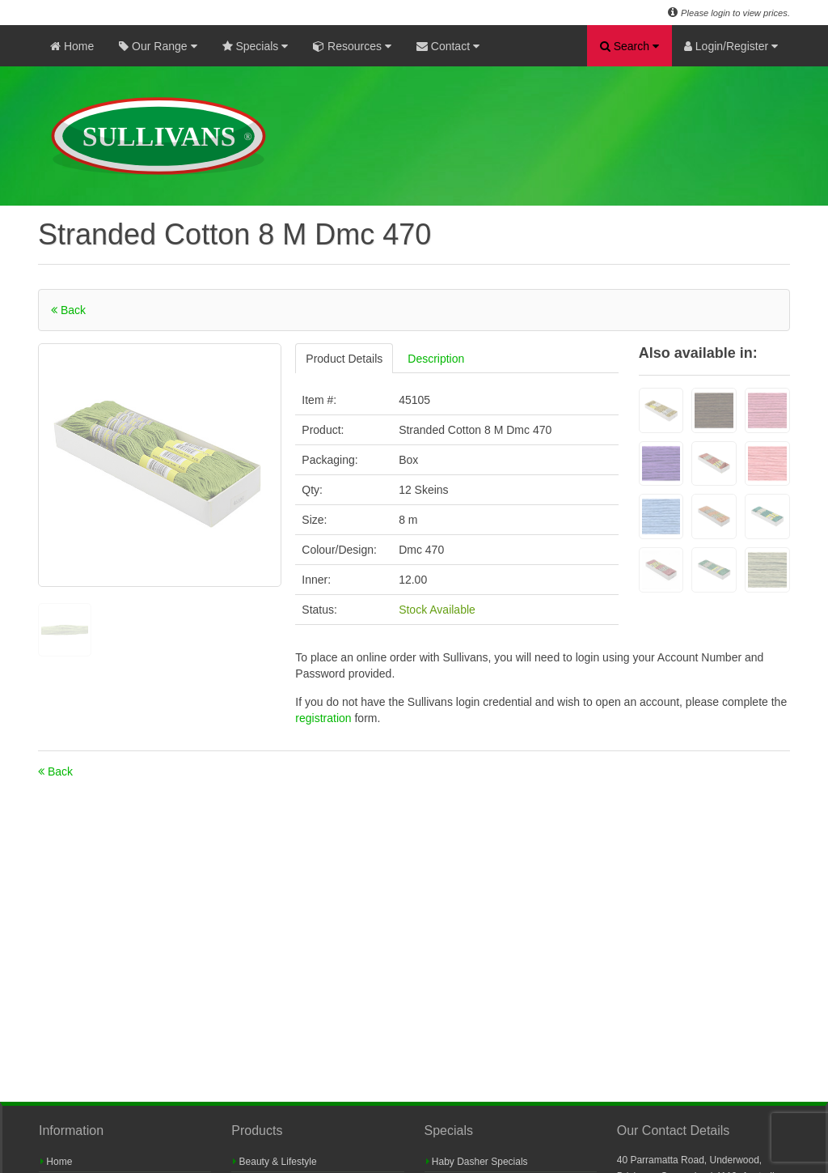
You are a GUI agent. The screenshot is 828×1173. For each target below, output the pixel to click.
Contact (447, 46)
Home (72, 46)
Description (436, 358)
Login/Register (731, 46)
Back (68, 310)
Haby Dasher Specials (477, 1161)
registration (324, 718)
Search (629, 46)
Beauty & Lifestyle (274, 1161)
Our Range (157, 46)
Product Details (344, 358)
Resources (352, 46)
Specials (255, 46)
